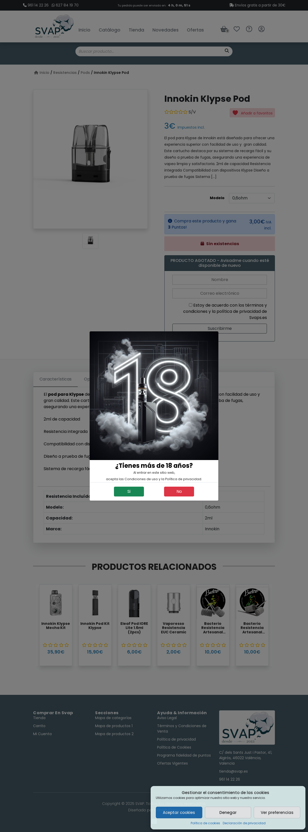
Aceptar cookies (179, 812)
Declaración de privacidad (244, 823)
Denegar (228, 812)
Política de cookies (205, 823)
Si (128, 491)
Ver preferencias (277, 812)
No (179, 491)
